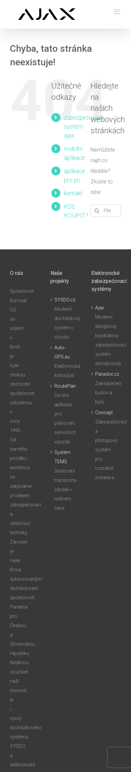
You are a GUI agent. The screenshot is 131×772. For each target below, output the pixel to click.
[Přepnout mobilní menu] (117, 11)
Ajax (99, 307)
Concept (104, 412)
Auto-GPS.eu (62, 352)
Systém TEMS (62, 457)
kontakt (73, 193)
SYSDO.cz (64, 299)
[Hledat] (97, 210)
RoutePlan (65, 386)
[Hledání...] (106, 210)
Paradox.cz (106, 374)
